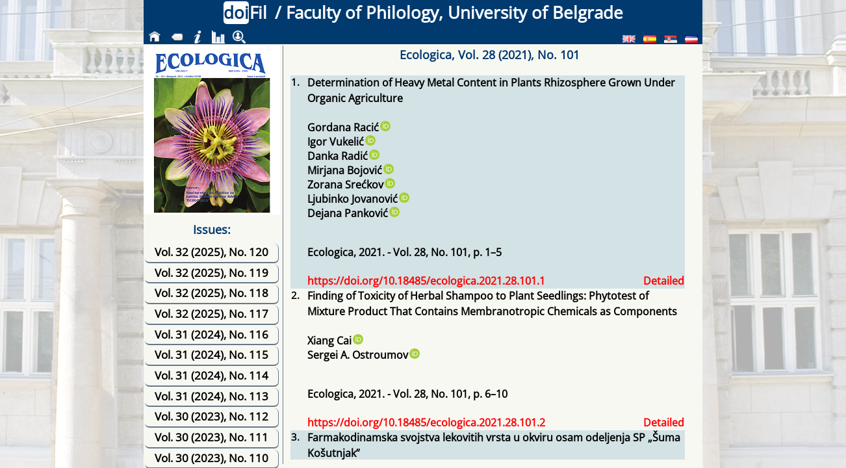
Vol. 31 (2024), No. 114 (211, 375)
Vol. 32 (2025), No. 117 (211, 313)
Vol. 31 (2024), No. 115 (211, 354)
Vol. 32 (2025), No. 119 (211, 272)
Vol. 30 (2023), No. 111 (211, 437)
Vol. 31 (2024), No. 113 (211, 396)
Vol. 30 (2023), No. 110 (211, 457)
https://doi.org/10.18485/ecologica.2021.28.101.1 (426, 281)
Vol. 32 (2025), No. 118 (211, 292)
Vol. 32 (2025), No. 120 (211, 251)
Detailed (663, 281)
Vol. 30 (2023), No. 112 (211, 416)
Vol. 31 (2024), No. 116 (211, 334)
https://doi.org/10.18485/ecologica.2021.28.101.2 (426, 422)
